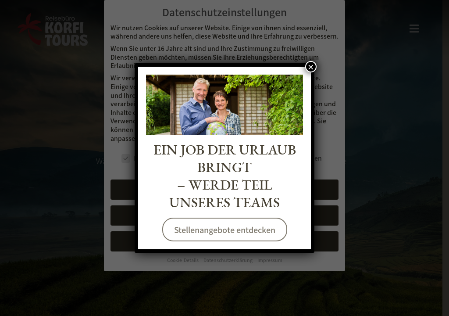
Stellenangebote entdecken (224, 229)
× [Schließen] (311, 66)
